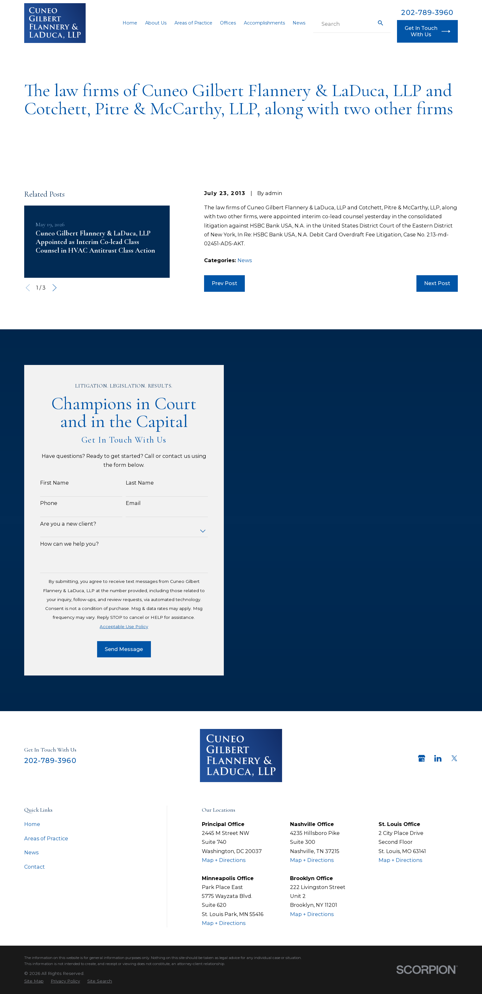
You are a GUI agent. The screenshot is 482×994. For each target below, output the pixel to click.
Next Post (437, 283)
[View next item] (54, 287)
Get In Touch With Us (427, 31)
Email (125, 503)
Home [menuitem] (130, 23)
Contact (34, 867)
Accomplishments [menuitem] (264, 23)
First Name (46, 483)
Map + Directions (223, 860)
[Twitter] (454, 758)
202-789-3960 (427, 12)
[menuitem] (34, 981)
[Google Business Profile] (421, 758)
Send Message (116, 649)
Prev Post (224, 283)
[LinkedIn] (438, 758)
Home (32, 824)
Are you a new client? (60, 524)
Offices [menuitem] (228, 23)
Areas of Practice (46, 838)
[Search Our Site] (380, 22)
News (244, 260)
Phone (41, 503)
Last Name (132, 483)
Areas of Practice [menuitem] (193, 23)
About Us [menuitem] (156, 23)
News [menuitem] (299, 23)
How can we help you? (61, 544)
